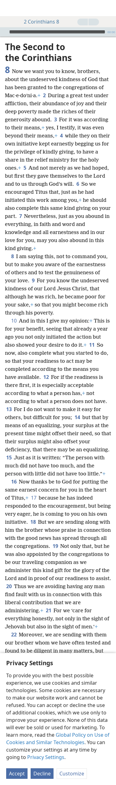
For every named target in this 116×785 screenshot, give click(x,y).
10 (14, 320)
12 (46, 377)
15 (9, 457)
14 (77, 417)
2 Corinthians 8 (38, 21)
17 (33, 497)
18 (33, 521)
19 (55, 546)
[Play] (4, 31)
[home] (9, 8)
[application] (58, 32)
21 (48, 610)
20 (9, 586)
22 (14, 634)
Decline (42, 773)
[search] (108, 8)
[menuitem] (9, 8)
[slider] (57, 31)
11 (92, 344)
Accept (17, 773)
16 (14, 481)
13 (9, 409)
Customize (71, 773)
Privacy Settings (45, 757)
